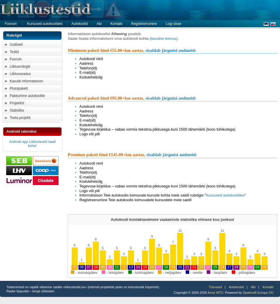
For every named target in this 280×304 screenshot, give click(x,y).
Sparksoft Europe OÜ (258, 292)
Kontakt (116, 24)
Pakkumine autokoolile (27, 96)
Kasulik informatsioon (26, 81)
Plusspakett (19, 88)
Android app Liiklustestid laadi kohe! (32, 144)
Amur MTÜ (215, 292)
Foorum (11, 24)
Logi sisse (173, 24)
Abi (99, 24)
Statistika (17, 110)
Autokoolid (79, 24)
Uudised (16, 44)
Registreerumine (144, 24)
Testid (14, 52)
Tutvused (215, 287)
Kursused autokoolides (44, 24)
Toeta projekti (20, 118)
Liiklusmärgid (20, 66)
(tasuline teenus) (164, 38)
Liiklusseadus (20, 74)
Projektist (17, 103)
